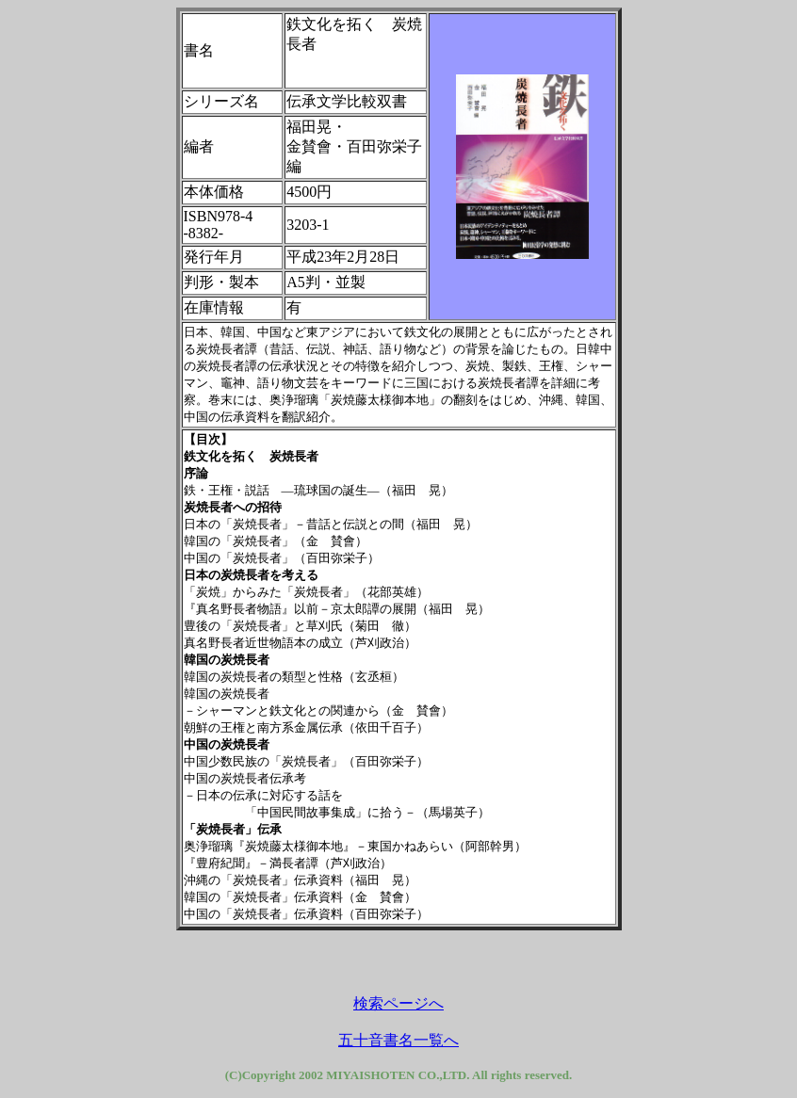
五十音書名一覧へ (398, 1040)
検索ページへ (398, 1003)
